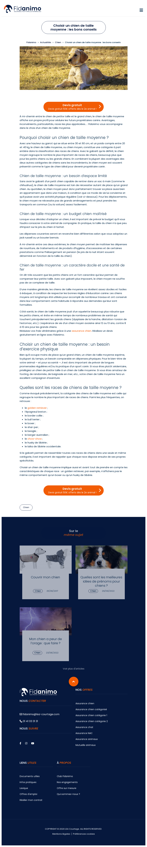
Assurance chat (84, 727)
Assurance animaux (87, 739)
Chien (26, 507)
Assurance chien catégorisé (91, 709)
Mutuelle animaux (86, 745)
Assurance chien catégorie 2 (92, 721)
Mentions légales (61, 834)
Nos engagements (67, 782)
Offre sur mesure (66, 788)
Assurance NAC (84, 733)
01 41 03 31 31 (29, 721)
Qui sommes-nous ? (68, 794)
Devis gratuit (72, 106)
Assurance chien (85, 703)
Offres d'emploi (28, 794)
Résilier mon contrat (31, 800)
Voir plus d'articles (73, 668)
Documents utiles (30, 776)
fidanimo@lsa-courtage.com (39, 714)
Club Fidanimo (65, 776)
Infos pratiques (28, 782)
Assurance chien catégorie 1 (91, 715)
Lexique (24, 788)
